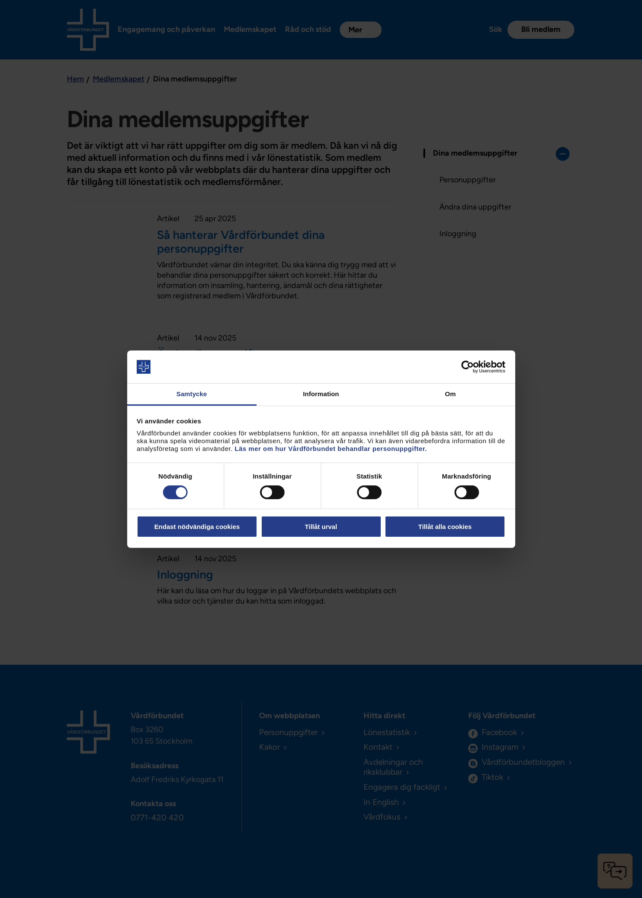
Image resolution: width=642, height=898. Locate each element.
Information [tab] (321, 393)
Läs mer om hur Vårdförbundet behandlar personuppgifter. (331, 448)
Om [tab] (450, 393)
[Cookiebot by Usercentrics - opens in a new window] (467, 366)
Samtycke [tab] (191, 393)
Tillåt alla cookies (445, 526)
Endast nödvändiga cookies (197, 526)
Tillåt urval (321, 526)
